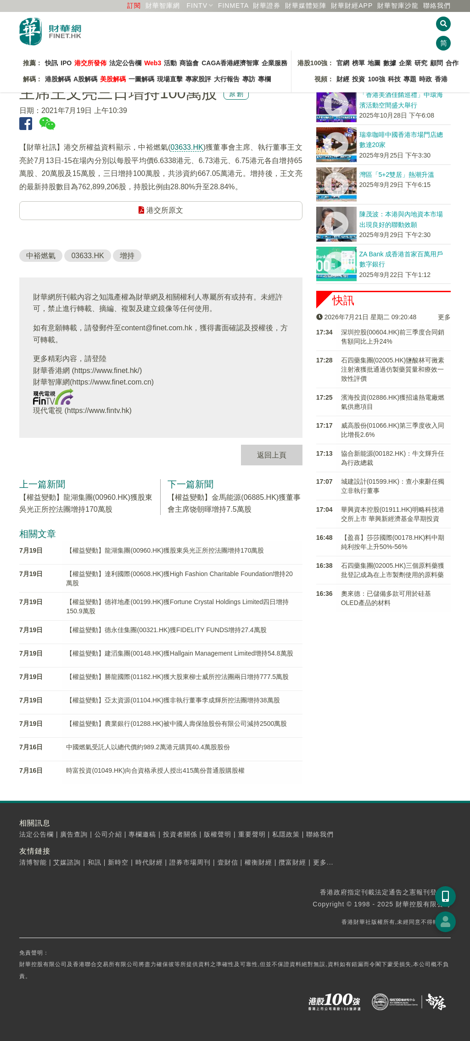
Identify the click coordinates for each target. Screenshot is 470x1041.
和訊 (94, 862)
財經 (342, 79)
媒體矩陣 (305, 5)
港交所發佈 (90, 63)
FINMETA (233, 5)
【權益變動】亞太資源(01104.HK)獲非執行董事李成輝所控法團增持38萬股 (173, 700)
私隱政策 (286, 834)
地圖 (374, 63)
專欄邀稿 (142, 834)
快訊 (51, 63)
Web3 (152, 63)
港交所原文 (161, 210)
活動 (170, 63)
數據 (389, 63)
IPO (66, 63)
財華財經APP (352, 5)
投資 (358, 79)
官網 (342, 63)
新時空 (118, 862)
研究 (420, 63)
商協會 (189, 63)
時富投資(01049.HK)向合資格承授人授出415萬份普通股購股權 (155, 770)
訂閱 (134, 5)
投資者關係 (180, 834)
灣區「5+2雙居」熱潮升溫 (397, 174)
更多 (444, 317)
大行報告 (227, 79)
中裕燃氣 (41, 256)
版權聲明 (217, 834)
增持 (127, 256)
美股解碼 (113, 79)
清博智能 (33, 862)
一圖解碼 (141, 79)
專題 (409, 79)
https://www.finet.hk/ (107, 370)
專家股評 (198, 79)
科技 (394, 79)
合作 (452, 63)
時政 (425, 79)
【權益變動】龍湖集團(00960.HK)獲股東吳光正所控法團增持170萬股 (165, 550)
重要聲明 (252, 834)
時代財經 (149, 862)
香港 (441, 79)
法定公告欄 (125, 63)
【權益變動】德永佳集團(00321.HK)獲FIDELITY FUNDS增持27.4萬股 (166, 630)
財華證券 (266, 5)
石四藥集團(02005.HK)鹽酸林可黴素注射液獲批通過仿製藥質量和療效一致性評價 (393, 369)
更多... (323, 862)
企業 (405, 63)
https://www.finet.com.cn (111, 382)
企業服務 (274, 63)
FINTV (197, 5)
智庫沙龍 (398, 5)
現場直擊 (170, 79)
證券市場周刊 (190, 862)
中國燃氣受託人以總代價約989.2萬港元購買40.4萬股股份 (147, 747)
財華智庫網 (162, 5)
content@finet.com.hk (156, 328)
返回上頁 (271, 455)
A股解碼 (85, 79)
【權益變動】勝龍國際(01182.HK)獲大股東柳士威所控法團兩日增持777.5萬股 (177, 676)
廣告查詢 (74, 834)
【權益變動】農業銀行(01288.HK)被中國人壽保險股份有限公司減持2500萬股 (176, 723)
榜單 (358, 63)
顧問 (436, 63)
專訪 (248, 79)
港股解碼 (58, 79)
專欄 (264, 79)
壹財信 (228, 862)
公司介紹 (108, 834)
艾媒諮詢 (67, 862)
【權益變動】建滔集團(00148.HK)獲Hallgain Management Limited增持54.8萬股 (179, 653)
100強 (376, 79)
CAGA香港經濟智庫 (230, 63)
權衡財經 (258, 862)
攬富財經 (292, 862)
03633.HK (186, 147)
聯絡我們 (437, 5)
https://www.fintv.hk (98, 410)
